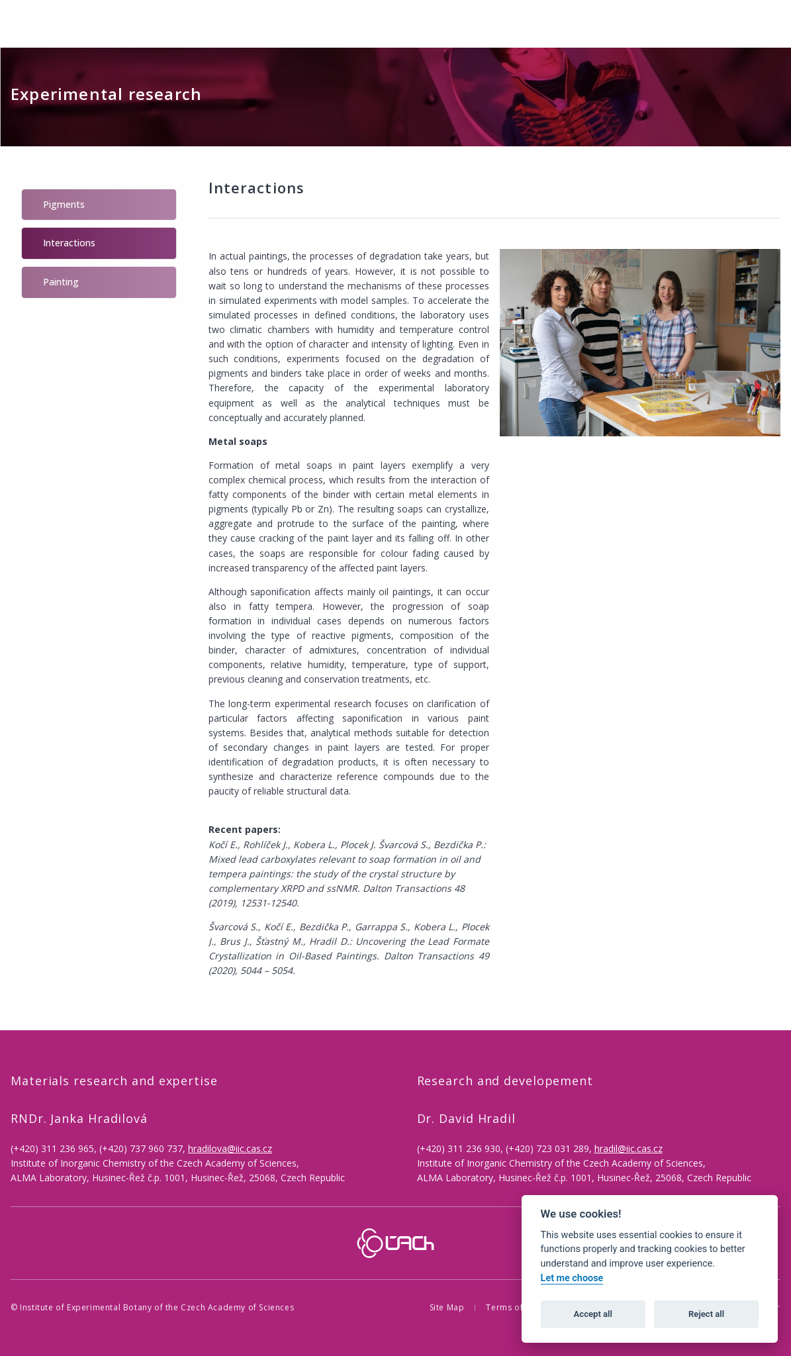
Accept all (593, 1314)
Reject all (706, 1314)
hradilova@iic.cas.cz (230, 1148)
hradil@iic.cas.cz (628, 1148)
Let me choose (572, 1278)
